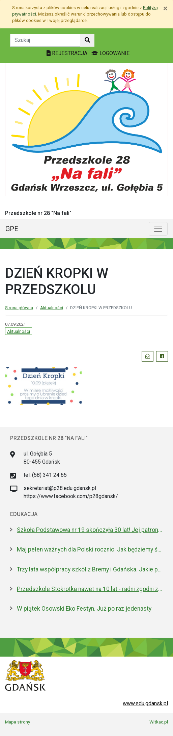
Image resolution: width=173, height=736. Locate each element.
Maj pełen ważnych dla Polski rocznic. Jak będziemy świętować (90, 549)
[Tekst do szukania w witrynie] (45, 40)
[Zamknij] (165, 8)
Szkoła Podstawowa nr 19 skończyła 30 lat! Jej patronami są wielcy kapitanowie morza (90, 529)
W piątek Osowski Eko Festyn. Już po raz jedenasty (84, 608)
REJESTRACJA (68, 53)
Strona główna (19, 307)
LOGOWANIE (110, 53)
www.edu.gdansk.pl (145, 703)
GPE (11, 229)
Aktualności (51, 307)
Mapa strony (17, 722)
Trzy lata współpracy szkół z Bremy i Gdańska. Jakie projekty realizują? (90, 569)
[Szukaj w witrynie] (87, 40)
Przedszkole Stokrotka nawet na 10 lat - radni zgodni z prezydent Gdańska (90, 589)
